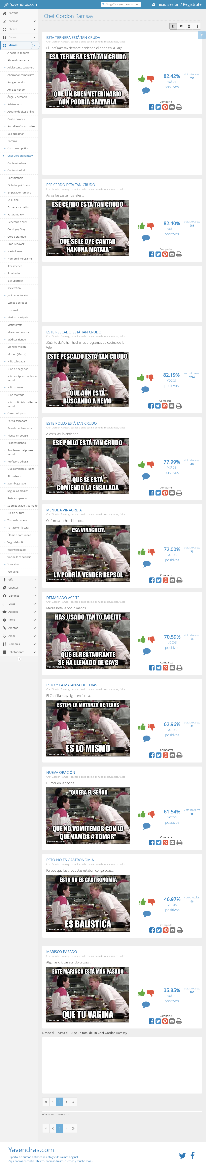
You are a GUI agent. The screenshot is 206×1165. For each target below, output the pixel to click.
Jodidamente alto (17, 295)
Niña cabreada (16, 361)
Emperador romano (19, 192)
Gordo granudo (16, 236)
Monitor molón (16, 347)
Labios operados (17, 302)
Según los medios (17, 491)
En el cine (13, 200)
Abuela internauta (18, 60)
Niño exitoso (15, 387)
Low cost (12, 310)
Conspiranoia (15, 178)
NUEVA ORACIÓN (60, 772)
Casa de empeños (18, 148)
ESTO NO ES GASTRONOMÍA (70, 859)
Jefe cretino (14, 288)
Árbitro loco (14, 104)
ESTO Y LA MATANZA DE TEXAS (71, 685)
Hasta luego (14, 251)
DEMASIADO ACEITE (62, 597)
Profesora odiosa (17, 461)
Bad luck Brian (15, 134)
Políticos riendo (16, 443)
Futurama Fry (15, 214)
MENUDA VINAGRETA (64, 510)
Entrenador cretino (18, 207)
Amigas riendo (16, 82)
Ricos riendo (14, 476)
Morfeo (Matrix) (16, 354)
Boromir (12, 141)
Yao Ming (13, 571)
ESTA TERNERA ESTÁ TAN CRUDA (73, 37)
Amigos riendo (16, 89)
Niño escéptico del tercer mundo (22, 378)
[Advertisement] (122, 146)
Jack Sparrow (15, 280)
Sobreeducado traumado (22, 505)
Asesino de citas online (20, 111)
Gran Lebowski (16, 244)
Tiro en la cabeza (17, 520)
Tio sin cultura (15, 513)
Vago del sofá (15, 542)
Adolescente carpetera (20, 67)
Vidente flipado (16, 549)
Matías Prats (14, 325)
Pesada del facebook (19, 428)
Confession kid (16, 170)
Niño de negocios (17, 369)
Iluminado (13, 273)
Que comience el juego (20, 469)
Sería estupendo (17, 498)
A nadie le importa (18, 53)
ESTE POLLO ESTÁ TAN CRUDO (71, 423)
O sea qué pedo (16, 413)
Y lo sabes (13, 564)
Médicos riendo (16, 339)
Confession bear (17, 163)
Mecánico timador (18, 332)
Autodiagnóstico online (21, 126)
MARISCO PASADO (61, 951)
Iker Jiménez (14, 266)
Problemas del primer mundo (20, 452)
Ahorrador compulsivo (20, 75)
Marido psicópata (17, 317)
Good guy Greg (16, 229)
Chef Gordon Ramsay (17, 155)
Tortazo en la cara (18, 527)
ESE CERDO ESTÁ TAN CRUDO (70, 184)
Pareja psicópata (17, 421)
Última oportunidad (19, 535)
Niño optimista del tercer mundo (22, 404)
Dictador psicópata (18, 185)
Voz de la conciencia (19, 557)
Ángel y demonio (17, 97)
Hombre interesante (19, 258)
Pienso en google (17, 435)
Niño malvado (15, 395)
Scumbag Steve (16, 483)
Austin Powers (16, 119)
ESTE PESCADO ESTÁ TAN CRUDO (73, 332)
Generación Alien (17, 222)
